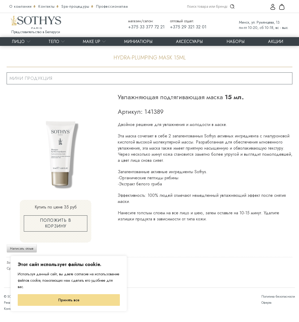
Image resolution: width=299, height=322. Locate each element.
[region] (69, 283)
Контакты (47, 6)
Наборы (235, 41)
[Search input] (207, 6)
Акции (275, 41)
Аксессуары (189, 41)
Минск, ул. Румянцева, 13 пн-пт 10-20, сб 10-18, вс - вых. (263, 25)
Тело (53, 41)
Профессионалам (112, 6)
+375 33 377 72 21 (146, 27)
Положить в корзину (55, 223)
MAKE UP (91, 41)
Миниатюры (138, 41)
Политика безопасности (278, 296)
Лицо (18, 41)
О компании (21, 6)
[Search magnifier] (232, 6)
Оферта (266, 302)
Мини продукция (31, 78)
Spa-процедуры (76, 6)
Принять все (68, 300)
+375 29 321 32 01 (188, 27)
